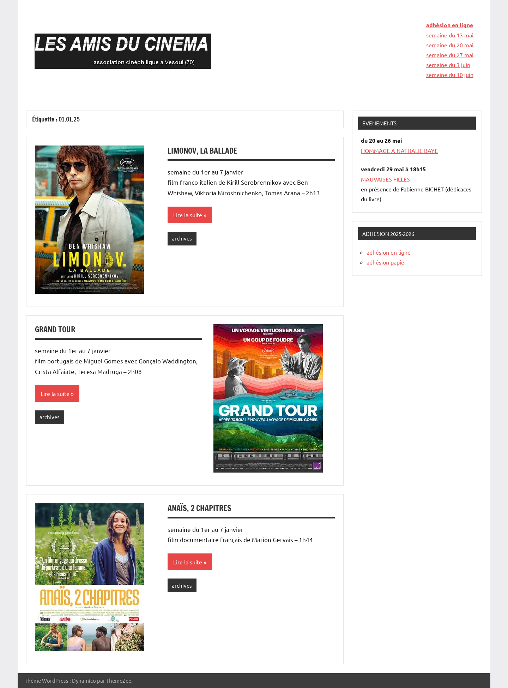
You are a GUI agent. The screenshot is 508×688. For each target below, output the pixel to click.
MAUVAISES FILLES (385, 179)
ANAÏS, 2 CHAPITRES (199, 508)
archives (182, 238)
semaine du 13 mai (449, 34)
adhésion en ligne (449, 25)
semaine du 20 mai (449, 44)
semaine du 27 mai (449, 54)
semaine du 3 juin (448, 64)
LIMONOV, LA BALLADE (202, 150)
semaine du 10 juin (449, 74)
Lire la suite (187, 214)
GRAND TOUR (55, 329)
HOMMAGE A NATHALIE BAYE (399, 150)
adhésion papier (386, 262)
